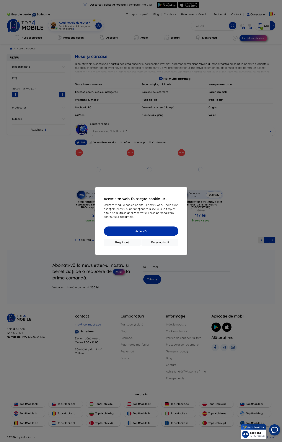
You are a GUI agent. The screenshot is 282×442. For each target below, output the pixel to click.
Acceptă (141, 231)
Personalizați (160, 242)
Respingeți (122, 242)
